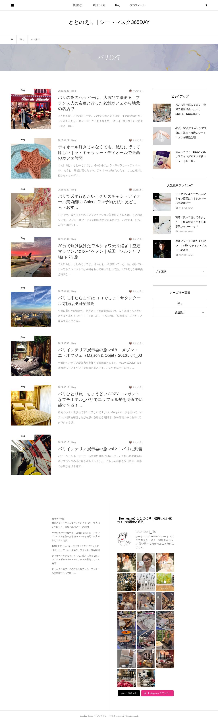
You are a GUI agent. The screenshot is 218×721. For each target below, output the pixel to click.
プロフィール (137, 5)
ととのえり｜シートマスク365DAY (109, 22)
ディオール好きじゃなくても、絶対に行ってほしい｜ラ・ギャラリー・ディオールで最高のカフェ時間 (76, 559)
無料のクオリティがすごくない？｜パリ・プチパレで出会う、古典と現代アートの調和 (76, 525)
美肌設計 (78, 5)
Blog (117, 5)
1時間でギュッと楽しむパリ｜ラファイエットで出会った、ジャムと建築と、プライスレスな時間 (76, 548)
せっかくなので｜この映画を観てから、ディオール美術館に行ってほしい (76, 571)
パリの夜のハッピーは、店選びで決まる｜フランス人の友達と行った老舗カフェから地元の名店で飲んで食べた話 (76, 536)
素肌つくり (99, 5)
